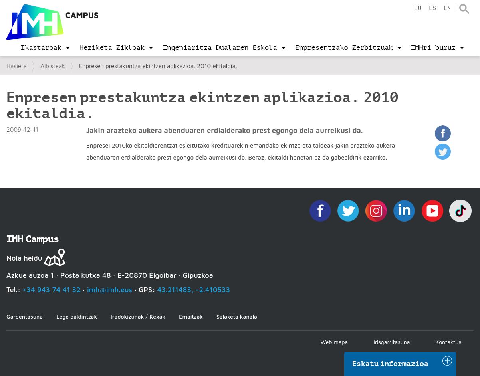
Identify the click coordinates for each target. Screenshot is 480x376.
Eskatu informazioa (390, 364)
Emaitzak (191, 316)
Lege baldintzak (76, 316)
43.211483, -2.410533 (193, 289)
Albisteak (52, 66)
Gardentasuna (24, 316)
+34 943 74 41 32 (51, 289)
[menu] (45, 48)
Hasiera (16, 66)
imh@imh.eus (109, 289)
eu (417, 8)
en (447, 8)
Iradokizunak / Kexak (138, 316)
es (432, 8)
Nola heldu (24, 258)
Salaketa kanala (236, 316)
